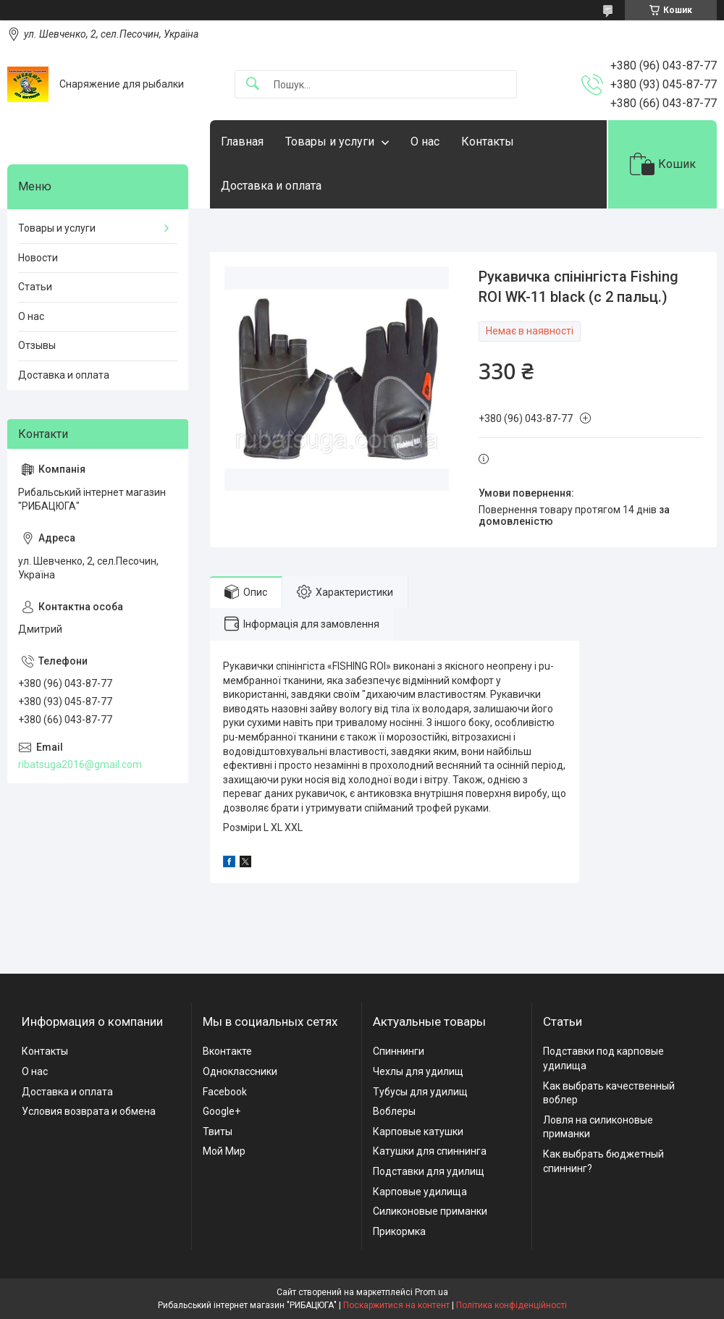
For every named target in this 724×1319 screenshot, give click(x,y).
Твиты (217, 1131)
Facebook (225, 1091)
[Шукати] (253, 84)
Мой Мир (224, 1151)
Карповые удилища (420, 1191)
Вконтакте (227, 1051)
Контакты (487, 141)
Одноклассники (240, 1071)
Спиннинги (398, 1051)
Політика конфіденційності (511, 1305)
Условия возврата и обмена (89, 1111)
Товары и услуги (329, 141)
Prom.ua (431, 1292)
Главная (242, 141)
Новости (38, 258)
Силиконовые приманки (430, 1211)
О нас (425, 141)
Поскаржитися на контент (396, 1305)
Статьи (35, 286)
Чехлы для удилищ (418, 1071)
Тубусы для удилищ (420, 1091)
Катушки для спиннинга (430, 1151)
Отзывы (37, 345)
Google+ (221, 1111)
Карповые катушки (418, 1131)
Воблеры (394, 1111)
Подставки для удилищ (428, 1171)
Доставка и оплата (271, 186)
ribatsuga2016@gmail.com (80, 764)
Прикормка (399, 1231)
